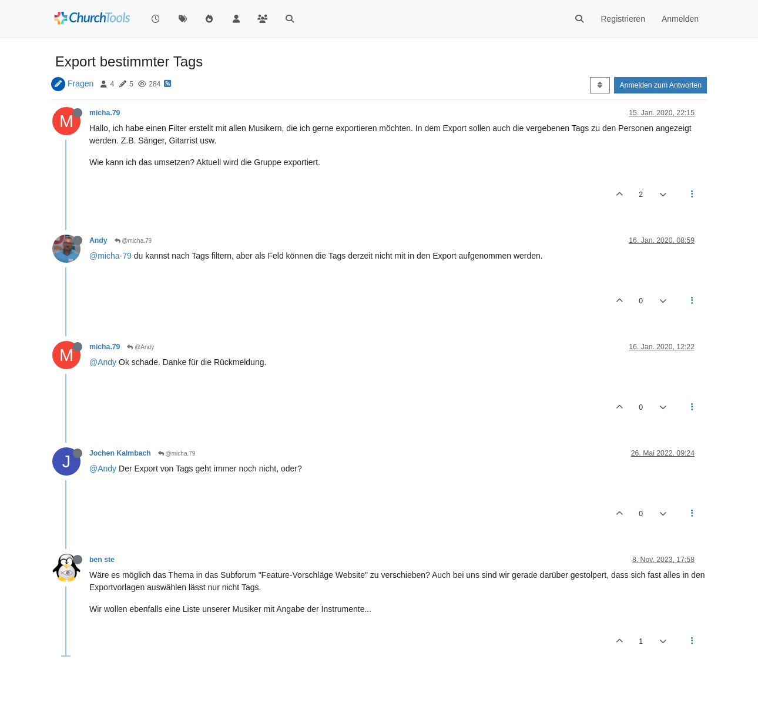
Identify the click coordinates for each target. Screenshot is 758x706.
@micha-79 (110, 255)
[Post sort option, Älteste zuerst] (599, 85)
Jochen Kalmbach (120, 453)
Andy (98, 240)
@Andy (140, 347)
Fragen (80, 83)
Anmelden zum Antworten (660, 85)
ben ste (102, 560)
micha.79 (104, 113)
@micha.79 (133, 240)
